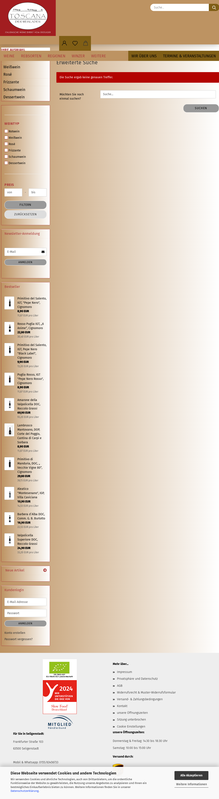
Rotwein (12, 131)
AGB (119, 686)
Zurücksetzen (25, 214)
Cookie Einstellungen (131, 726)
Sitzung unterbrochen (131, 719)
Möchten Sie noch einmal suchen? (72, 96)
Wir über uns (144, 56)
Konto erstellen (14, 633)
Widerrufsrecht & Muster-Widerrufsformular (146, 692)
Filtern (25, 205)
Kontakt (122, 706)
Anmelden (25, 262)
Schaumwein (14, 89)
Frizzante (11, 82)
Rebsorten (31, 56)
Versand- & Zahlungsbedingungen (140, 699)
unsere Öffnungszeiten (132, 713)
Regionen (56, 56)
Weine (9, 56)
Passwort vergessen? (18, 639)
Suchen (201, 108)
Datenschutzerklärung (25, 790)
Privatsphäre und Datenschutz (137, 679)
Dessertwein (14, 97)
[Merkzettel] (75, 43)
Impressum (124, 672)
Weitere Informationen (191, 784)
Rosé (7, 74)
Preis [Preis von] (9, 185)
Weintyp (12, 124)
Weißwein (11, 67)
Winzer (78, 56)
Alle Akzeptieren (191, 775)
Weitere (98, 56)
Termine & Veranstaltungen (189, 56)
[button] (64, 43)
